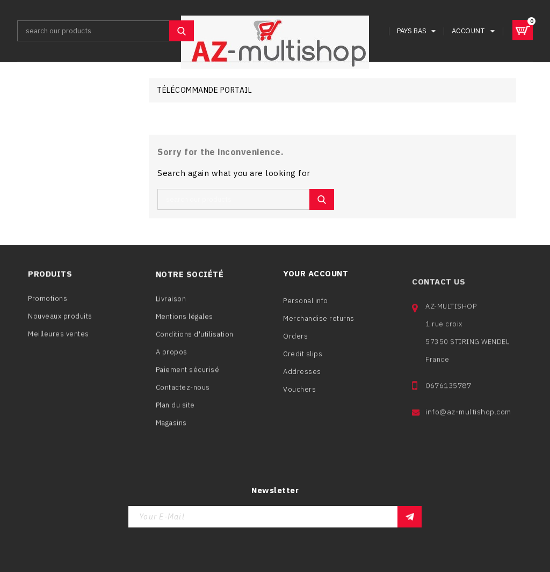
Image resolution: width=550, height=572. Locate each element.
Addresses (302, 378)
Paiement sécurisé (188, 372)
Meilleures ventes (58, 336)
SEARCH (181, 30)
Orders (295, 343)
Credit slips (302, 360)
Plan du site (175, 408)
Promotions (47, 300)
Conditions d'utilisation (195, 337)
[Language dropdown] (418, 31)
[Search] (105, 30)
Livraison (171, 301)
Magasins (171, 425)
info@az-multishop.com (468, 423)
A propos (171, 355)
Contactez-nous (183, 390)
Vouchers (299, 396)
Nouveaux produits (60, 318)
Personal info (305, 307)
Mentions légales (184, 319)
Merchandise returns (318, 325)
